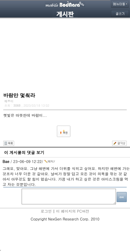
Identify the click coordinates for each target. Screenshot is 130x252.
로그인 (46, 211)
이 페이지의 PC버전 (72, 211)
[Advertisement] (65, 54)
